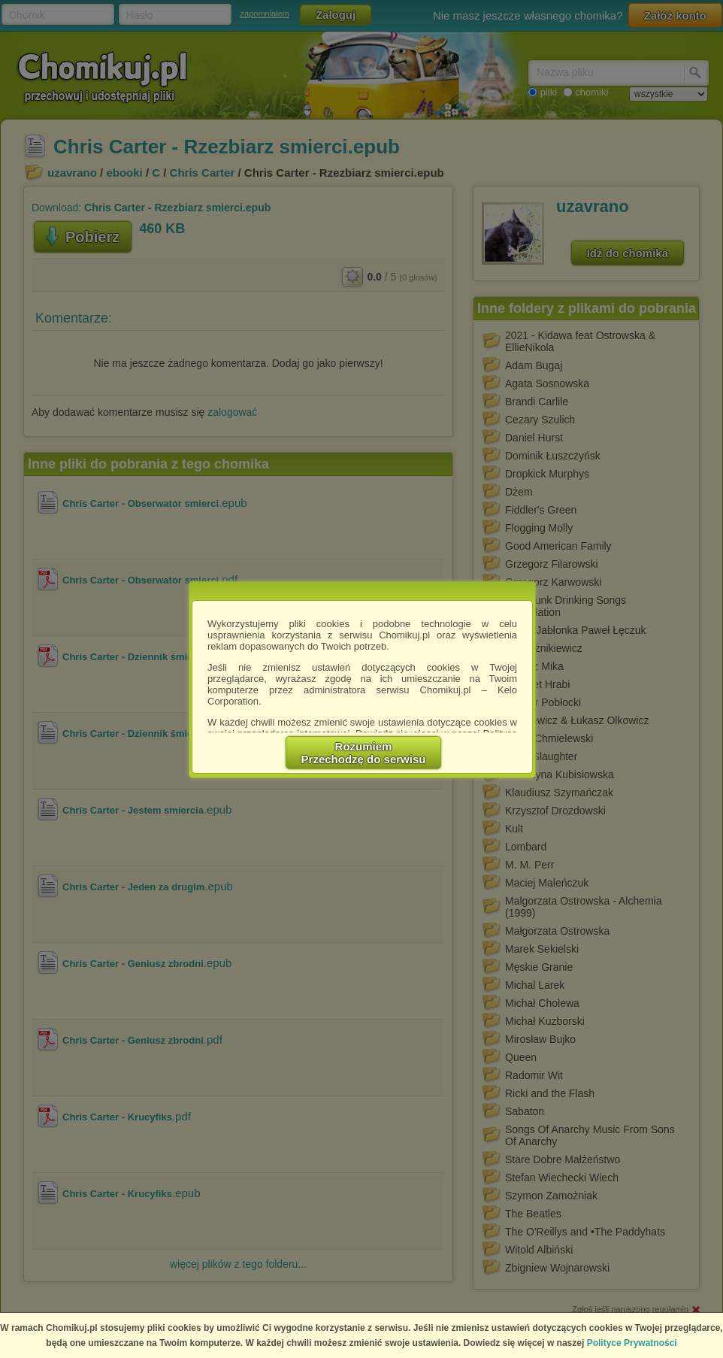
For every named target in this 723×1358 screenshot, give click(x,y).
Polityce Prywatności (632, 1343)
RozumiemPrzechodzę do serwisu (363, 752)
